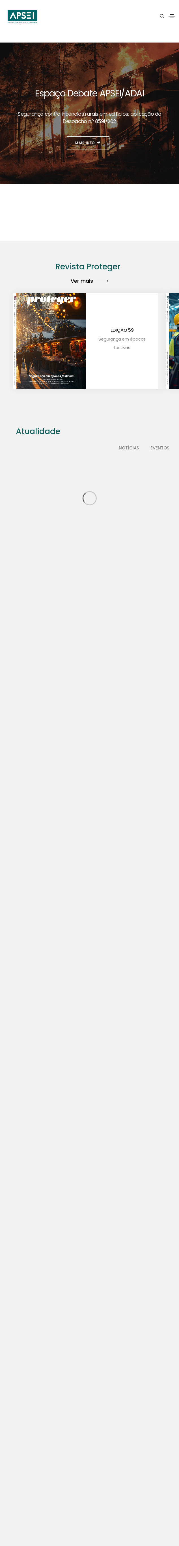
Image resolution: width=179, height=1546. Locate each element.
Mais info (88, 142)
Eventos (159, 448)
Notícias (129, 448)
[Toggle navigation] (172, 16)
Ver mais (89, 280)
